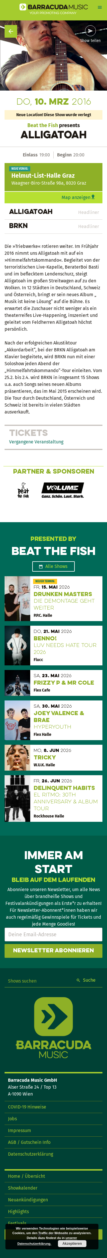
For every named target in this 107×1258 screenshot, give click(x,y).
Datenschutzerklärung (30, 1154)
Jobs (12, 1118)
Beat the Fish (42, 125)
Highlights (18, 1211)
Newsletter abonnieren (53, 951)
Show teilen (90, 41)
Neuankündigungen (28, 1200)
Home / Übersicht (26, 1176)
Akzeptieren (72, 1244)
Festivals (17, 1223)
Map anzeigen (76, 197)
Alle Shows (56, 566)
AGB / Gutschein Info (29, 1142)
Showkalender (22, 1188)
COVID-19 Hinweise (27, 1107)
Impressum (19, 1130)
